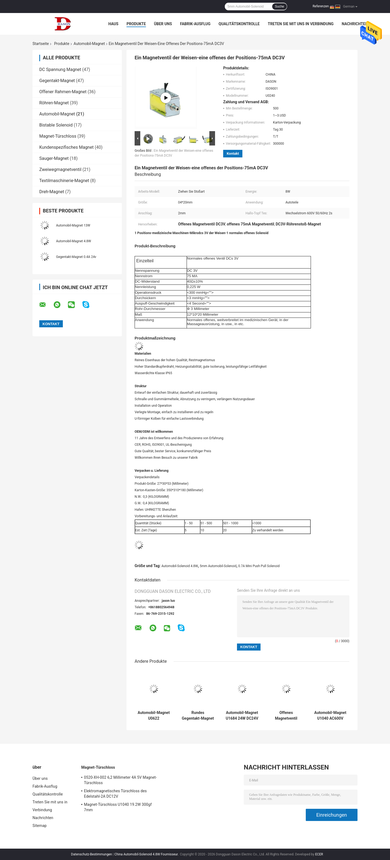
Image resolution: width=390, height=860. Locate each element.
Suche (279, 6)
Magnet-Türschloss (57, 136)
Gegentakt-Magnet (57, 80)
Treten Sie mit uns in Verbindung (301, 24)
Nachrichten (355, 24)
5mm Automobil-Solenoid (218, 566)
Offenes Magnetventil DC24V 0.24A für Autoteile (286, 715)
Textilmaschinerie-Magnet (64, 180)
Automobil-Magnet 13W (73, 225)
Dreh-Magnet (51, 191)
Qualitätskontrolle (239, 24)
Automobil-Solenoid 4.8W (179, 566)
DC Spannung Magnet (60, 69)
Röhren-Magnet (54, 102)
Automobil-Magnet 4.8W (73, 241)
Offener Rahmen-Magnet (63, 91)
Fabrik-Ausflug (195, 24)
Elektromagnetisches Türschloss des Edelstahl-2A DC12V (115, 793)
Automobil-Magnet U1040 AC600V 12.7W (330, 715)
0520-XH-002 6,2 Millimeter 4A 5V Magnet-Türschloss (120, 780)
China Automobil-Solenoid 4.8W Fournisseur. (146, 854)
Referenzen (321, 6)
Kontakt (233, 153)
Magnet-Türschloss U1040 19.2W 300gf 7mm (118, 807)
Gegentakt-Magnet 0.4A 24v (76, 257)
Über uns (163, 24)
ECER (319, 854)
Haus (113, 24)
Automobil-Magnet (89, 43)
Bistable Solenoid (56, 125)
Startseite (40, 43)
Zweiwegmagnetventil (60, 169)
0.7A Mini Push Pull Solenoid (259, 566)
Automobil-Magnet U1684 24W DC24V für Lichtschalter (242, 715)
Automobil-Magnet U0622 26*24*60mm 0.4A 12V (154, 715)
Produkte (136, 24)
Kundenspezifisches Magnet (66, 147)
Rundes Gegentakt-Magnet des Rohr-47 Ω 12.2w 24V (198, 715)
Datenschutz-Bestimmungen (91, 854)
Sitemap (39, 825)
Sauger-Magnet (54, 158)
